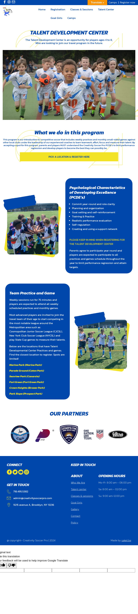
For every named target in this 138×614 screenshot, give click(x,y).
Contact (75, 516)
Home (42, 9)
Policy (74, 523)
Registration (58, 9)
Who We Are (78, 483)
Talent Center (106, 9)
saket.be (126, 540)
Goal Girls (56, 18)
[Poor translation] (12, 565)
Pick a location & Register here (69, 157)
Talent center (78, 489)
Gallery (75, 509)
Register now (127, 2)
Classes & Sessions (81, 9)
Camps (113, 2)
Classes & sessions (82, 496)
